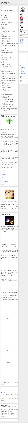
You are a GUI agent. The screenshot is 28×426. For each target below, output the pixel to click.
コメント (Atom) (10, 421)
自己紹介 (5, 4)
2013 (21, 63)
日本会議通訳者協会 (22, 39)
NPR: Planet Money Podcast (3, 132)
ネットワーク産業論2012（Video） (4, 181)
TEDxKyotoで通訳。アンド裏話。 (6, 214)
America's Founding (3, 171)
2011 (21, 82)
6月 (21, 77)
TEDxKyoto (8, 226)
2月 (21, 80)
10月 (21, 66)
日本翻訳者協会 (21, 40)
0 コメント (2, 210)
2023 (21, 55)
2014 (21, 62)
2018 (21, 59)
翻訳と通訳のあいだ (5, 2)
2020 (21, 57)
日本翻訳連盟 (21, 41)
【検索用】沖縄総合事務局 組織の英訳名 (23, 67)
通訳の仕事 (22, 32)
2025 (21, 53)
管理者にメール (8, 4)
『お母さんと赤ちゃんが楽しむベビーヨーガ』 (7, 201)
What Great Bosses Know (3, 178)
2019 (21, 58)
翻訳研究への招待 (21, 42)
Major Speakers (2, 177)
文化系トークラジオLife (3, 160)
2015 (21, 61)
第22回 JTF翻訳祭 (3, 392)
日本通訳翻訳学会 (21, 43)
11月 (21, 65)
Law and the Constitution (3, 174)
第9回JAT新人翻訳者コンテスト (5, 405)
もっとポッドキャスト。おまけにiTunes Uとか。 (8, 116)
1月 (21, 81)
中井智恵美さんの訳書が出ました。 (23, 70)
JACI (25, 32)
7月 (21, 76)
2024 (21, 54)
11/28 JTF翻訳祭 (22, 72)
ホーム (2, 4)
